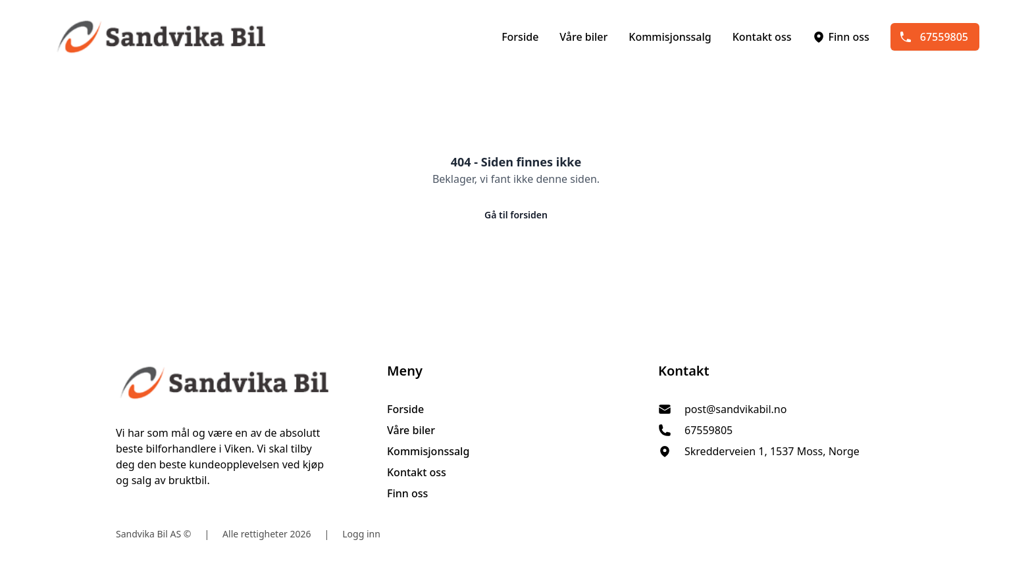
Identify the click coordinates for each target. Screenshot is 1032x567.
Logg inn (361, 534)
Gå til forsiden (516, 215)
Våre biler (583, 37)
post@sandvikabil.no (735, 409)
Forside (520, 37)
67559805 (933, 37)
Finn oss (840, 37)
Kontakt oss (762, 37)
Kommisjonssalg (670, 37)
